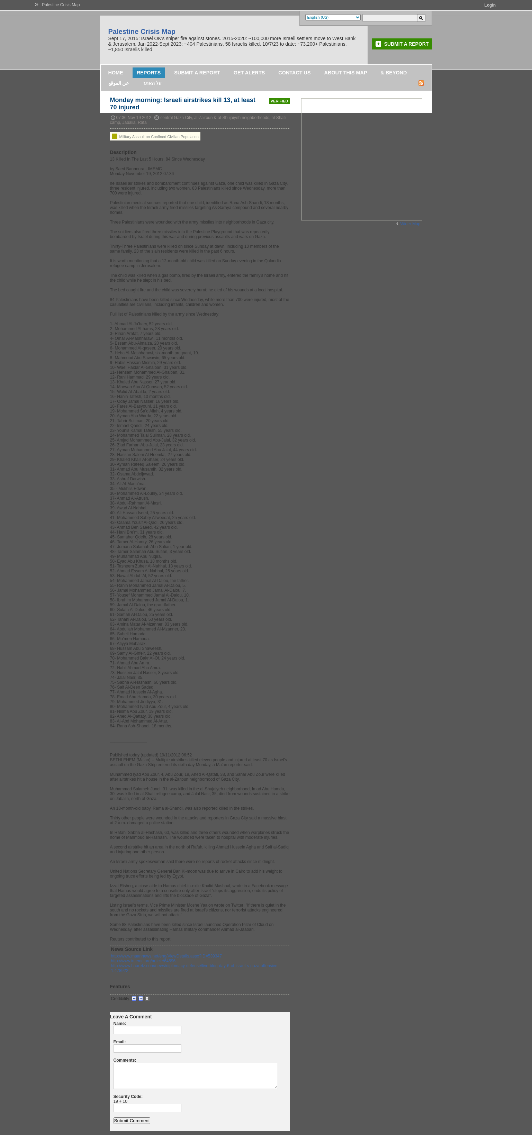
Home (115, 72)
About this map (345, 72)
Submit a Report (406, 44)
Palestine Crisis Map (61, 4)
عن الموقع (118, 83)
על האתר (152, 83)
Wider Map (410, 223)
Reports (149, 72)
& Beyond (394, 72)
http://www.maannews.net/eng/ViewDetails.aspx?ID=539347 (166, 956)
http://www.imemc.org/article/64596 (143, 961)
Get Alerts (249, 72)
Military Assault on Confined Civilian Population (155, 136)
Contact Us (294, 72)
